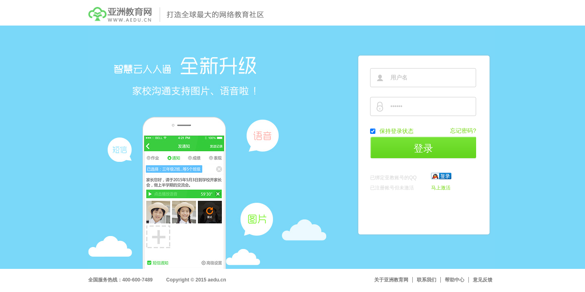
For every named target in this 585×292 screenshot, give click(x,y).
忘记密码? (463, 130)
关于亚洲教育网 (391, 280)
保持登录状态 (396, 131)
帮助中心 (454, 280)
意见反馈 (482, 280)
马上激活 (441, 188)
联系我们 (426, 280)
